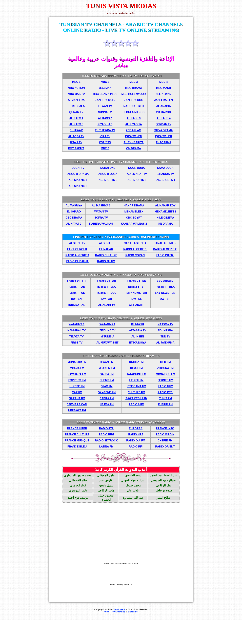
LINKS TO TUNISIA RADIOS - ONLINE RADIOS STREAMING (121, 356)
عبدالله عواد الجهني (133, 480)
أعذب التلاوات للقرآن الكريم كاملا (121, 469)
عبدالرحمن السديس (163, 480)
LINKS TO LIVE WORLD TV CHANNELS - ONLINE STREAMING (121, 274)
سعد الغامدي (133, 475)
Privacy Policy (118, 612)
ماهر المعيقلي (106, 475)
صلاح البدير (163, 497)
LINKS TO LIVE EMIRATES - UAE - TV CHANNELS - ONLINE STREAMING (121, 161)
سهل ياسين (106, 485)
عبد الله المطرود (133, 497)
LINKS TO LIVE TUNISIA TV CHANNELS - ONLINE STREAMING (121, 318)
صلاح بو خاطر (163, 490)
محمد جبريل (133, 485)
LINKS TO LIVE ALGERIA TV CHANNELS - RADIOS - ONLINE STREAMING (121, 237)
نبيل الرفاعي (163, 485)
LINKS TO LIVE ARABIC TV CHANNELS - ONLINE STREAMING (121, 75)
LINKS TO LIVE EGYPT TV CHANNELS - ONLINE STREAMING (121, 199)
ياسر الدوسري (78, 490)
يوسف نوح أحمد (78, 497)
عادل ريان (133, 490)
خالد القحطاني (78, 480)
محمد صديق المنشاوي (78, 475)
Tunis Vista (119, 609)
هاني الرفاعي (105, 490)
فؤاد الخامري (78, 485)
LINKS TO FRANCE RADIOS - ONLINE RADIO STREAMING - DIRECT (121, 422)
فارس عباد (105, 480)
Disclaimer (133, 612)
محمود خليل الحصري (105, 497)
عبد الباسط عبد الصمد (163, 475)
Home (106, 612)
